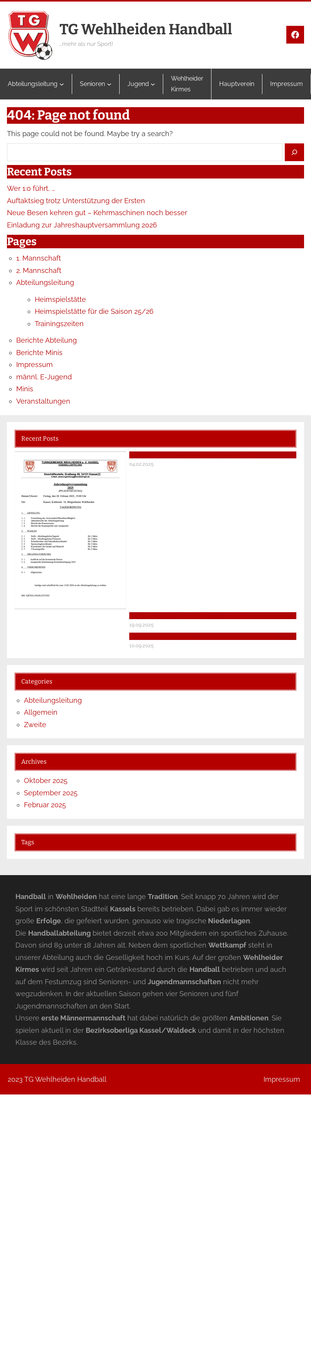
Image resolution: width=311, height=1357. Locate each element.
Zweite (35, 725)
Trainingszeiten (59, 324)
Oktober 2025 (46, 780)
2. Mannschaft (38, 270)
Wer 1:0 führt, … (31, 188)
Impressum (34, 364)
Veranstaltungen (43, 401)
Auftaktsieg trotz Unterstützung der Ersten (76, 201)
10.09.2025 (141, 645)
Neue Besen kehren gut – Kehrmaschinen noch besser (97, 213)
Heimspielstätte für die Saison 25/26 (94, 311)
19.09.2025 (141, 625)
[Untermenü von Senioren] (109, 84)
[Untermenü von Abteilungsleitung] (61, 84)
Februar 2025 (45, 805)
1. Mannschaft (38, 258)
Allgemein (40, 712)
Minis (24, 389)
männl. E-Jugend (44, 377)
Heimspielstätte (60, 299)
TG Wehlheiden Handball (145, 29)
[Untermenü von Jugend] (152, 84)
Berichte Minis (39, 353)
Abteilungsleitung (45, 282)
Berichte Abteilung (46, 340)
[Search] (294, 152)
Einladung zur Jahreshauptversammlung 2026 (82, 225)
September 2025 (51, 793)
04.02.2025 (141, 464)
